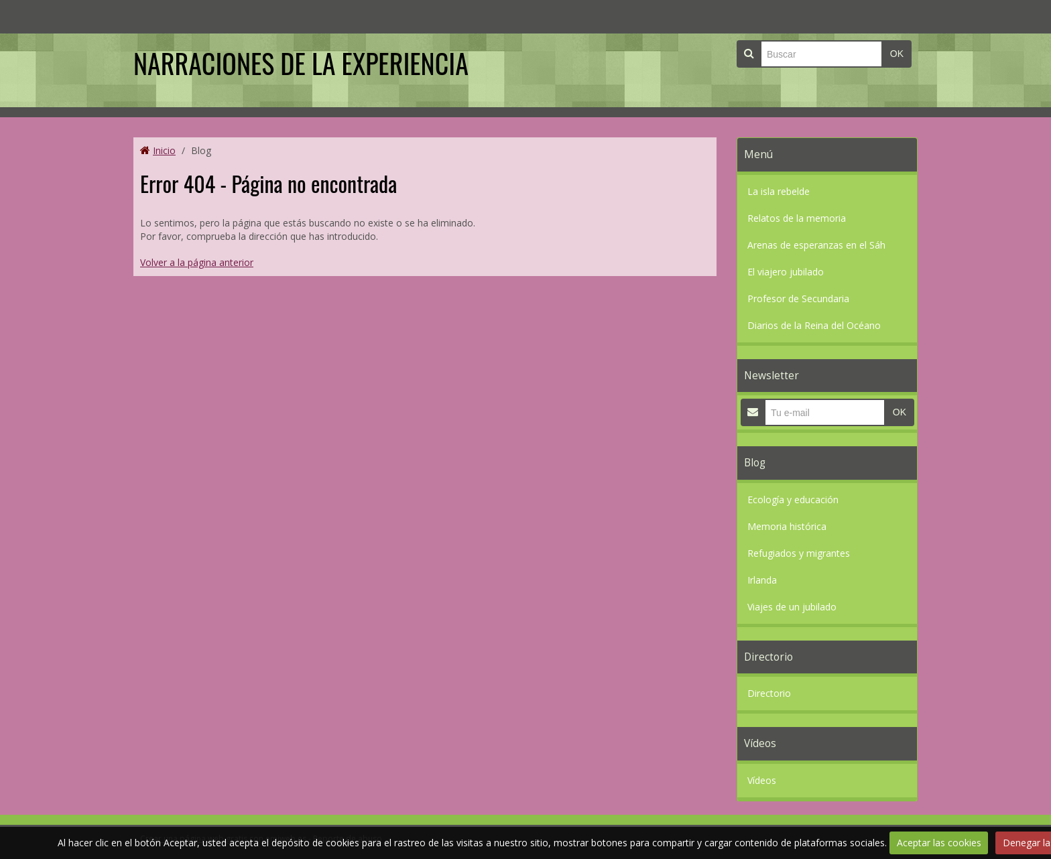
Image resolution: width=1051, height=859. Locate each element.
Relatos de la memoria (796, 218)
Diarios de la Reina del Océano (814, 325)
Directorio (769, 693)
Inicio (164, 150)
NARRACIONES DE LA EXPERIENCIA (301, 63)
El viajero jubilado (785, 271)
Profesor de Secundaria (798, 298)
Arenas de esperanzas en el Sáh (816, 245)
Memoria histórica (786, 526)
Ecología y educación (793, 499)
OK (897, 53)
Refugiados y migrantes (798, 553)
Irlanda (762, 580)
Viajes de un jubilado (792, 606)
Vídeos (761, 780)
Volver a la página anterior (196, 262)
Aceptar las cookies (939, 842)
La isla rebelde (778, 191)
